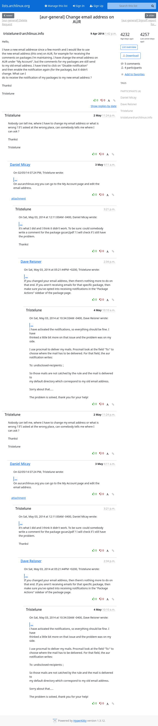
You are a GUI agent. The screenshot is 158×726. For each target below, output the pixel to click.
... (16, 179)
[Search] (152, 6)
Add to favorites (132, 74)
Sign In (79, 6)
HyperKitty (79, 720)
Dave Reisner (31, 261)
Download (131, 55)
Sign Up (96, 6)
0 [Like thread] (96, 100)
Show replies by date (104, 106)
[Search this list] (128, 6)
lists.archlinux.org (16, 6)
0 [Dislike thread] (103, 100)
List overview (129, 47)
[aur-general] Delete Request (14, 22)
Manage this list (56, 6)
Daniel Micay (20, 164)
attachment (18, 198)
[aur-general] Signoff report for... (138, 22)
